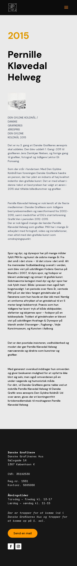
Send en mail (22, 533)
